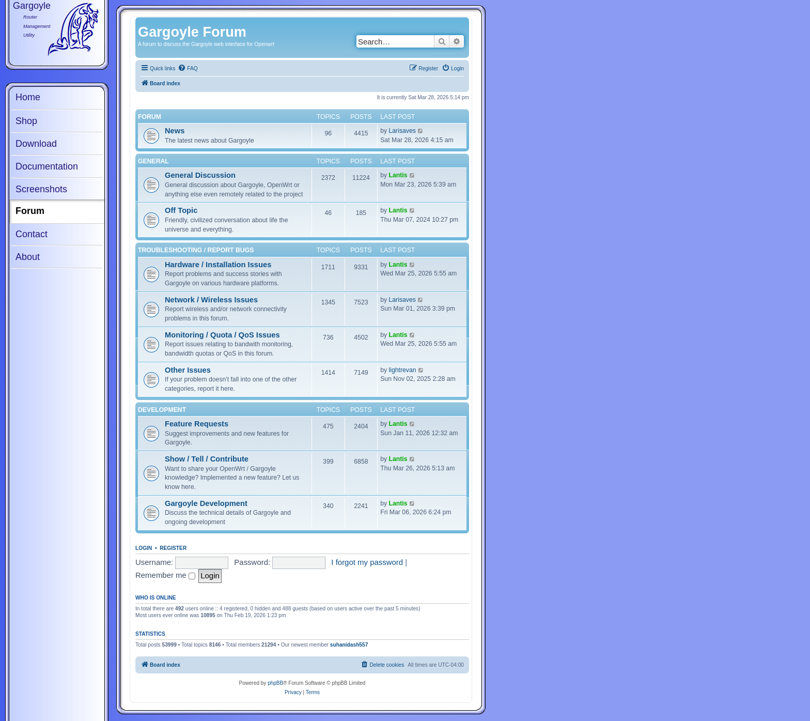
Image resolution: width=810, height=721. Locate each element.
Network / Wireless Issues (211, 300)
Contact (31, 234)
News (174, 131)
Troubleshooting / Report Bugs (196, 250)
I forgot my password (367, 562)
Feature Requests (196, 424)
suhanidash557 (349, 645)
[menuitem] (187, 68)
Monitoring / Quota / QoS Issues (222, 335)
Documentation (46, 166)
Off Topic (181, 210)
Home (27, 97)
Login (143, 548)
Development (162, 409)
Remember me (165, 575)
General (153, 161)
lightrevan (402, 370)
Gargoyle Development (206, 503)
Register (173, 548)
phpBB (275, 683)
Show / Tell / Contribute (206, 459)
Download (36, 144)
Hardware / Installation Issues (218, 264)
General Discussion (200, 175)
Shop (26, 121)
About (27, 257)
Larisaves (402, 130)
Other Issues (188, 370)
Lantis (398, 175)
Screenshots (41, 189)
